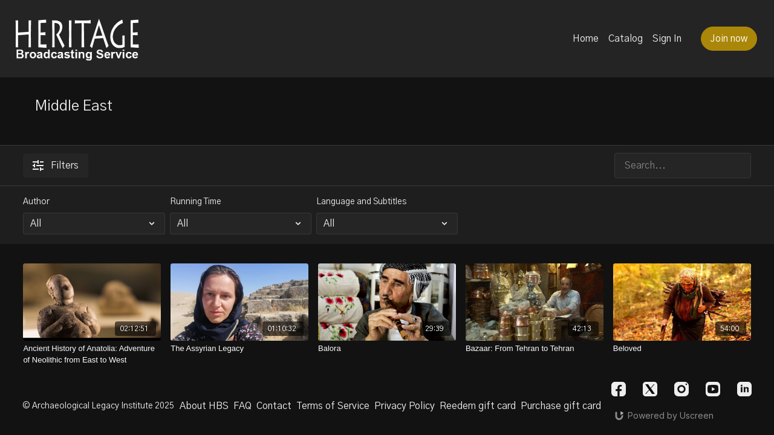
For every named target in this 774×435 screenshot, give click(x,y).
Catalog (625, 39)
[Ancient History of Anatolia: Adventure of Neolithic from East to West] (92, 354)
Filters (56, 165)
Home (586, 39)
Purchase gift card (561, 406)
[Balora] (387, 349)
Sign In (666, 39)
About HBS (204, 406)
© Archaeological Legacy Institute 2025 (98, 406)
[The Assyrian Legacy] (239, 349)
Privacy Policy (404, 406)
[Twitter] (650, 389)
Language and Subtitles (361, 202)
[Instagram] (681, 389)
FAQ (242, 406)
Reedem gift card (478, 406)
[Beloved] (682, 349)
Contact (273, 406)
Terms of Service (332, 406)
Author (36, 202)
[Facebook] (618, 389)
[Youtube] (713, 389)
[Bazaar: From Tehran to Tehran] (534, 349)
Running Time (195, 202)
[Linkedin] (744, 389)
